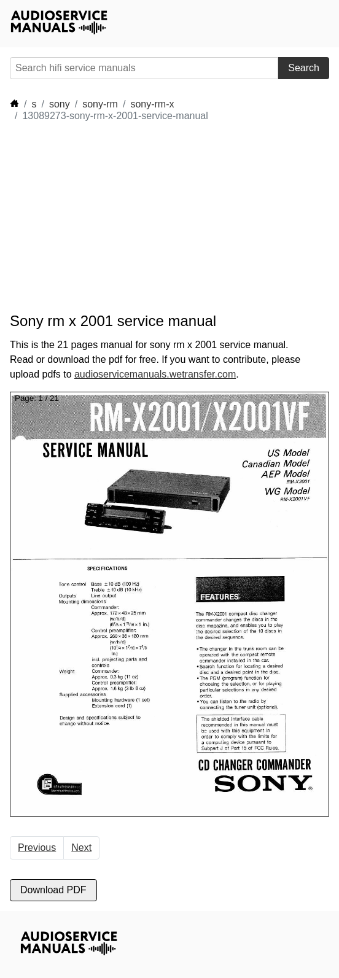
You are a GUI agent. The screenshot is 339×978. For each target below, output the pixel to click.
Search (303, 68)
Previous (37, 847)
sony (59, 104)
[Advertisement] (120, 217)
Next (81, 847)
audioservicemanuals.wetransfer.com (155, 374)
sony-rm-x (152, 104)
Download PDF (53, 890)
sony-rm (100, 104)
